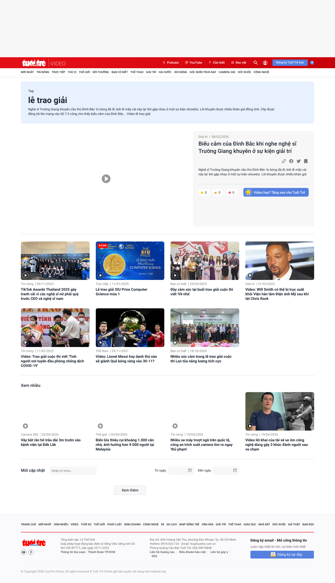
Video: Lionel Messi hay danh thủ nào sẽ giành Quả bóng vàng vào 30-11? (126, 358)
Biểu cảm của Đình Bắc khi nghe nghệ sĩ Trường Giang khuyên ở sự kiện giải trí (247, 147)
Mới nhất (27, 72)
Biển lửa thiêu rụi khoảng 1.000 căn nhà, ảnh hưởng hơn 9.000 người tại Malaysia (125, 444)
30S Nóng (180, 72)
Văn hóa (208, 524)
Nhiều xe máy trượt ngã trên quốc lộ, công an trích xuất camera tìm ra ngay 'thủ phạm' (201, 444)
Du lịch (172, 524)
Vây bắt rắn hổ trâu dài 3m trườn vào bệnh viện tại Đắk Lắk (51, 442)
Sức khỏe (244, 72)
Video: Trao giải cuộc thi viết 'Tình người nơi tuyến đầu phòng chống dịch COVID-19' (52, 361)
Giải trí (151, 72)
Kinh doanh (132, 524)
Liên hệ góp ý (219, 552)
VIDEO (58, 63)
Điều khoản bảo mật (192, 552)
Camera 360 (227, 72)
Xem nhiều (30, 385)
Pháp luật (114, 524)
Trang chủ (28, 524)
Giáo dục (250, 524)
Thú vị (72, 72)
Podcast (170, 62)
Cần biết (216, 62)
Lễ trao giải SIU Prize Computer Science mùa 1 (121, 291)
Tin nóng (42, 72)
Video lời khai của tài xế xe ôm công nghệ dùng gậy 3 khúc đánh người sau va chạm (276, 444)
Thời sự (86, 524)
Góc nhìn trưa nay (203, 72)
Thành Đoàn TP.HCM (101, 552)
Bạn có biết (120, 72)
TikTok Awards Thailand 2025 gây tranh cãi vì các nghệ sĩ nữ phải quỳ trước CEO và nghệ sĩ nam (50, 294)
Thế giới (84, 72)
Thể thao (136, 72)
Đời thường (101, 72)
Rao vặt (238, 62)
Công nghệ (261, 72)
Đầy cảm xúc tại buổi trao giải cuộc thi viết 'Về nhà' (201, 291)
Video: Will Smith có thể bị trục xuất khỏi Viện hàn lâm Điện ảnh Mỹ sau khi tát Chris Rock (277, 294)
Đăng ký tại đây (289, 554)
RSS (154, 556)
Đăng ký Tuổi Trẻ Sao (290, 62)
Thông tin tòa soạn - (74, 552)
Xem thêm (130, 490)
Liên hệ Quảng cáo (162, 552)
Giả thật (294, 524)
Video (74, 524)
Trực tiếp (58, 72)
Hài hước (165, 72)
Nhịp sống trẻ (189, 524)
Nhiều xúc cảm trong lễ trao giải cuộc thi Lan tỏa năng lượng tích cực (201, 358)
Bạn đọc (308, 524)
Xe (162, 524)
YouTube (193, 62)
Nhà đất (264, 524)
